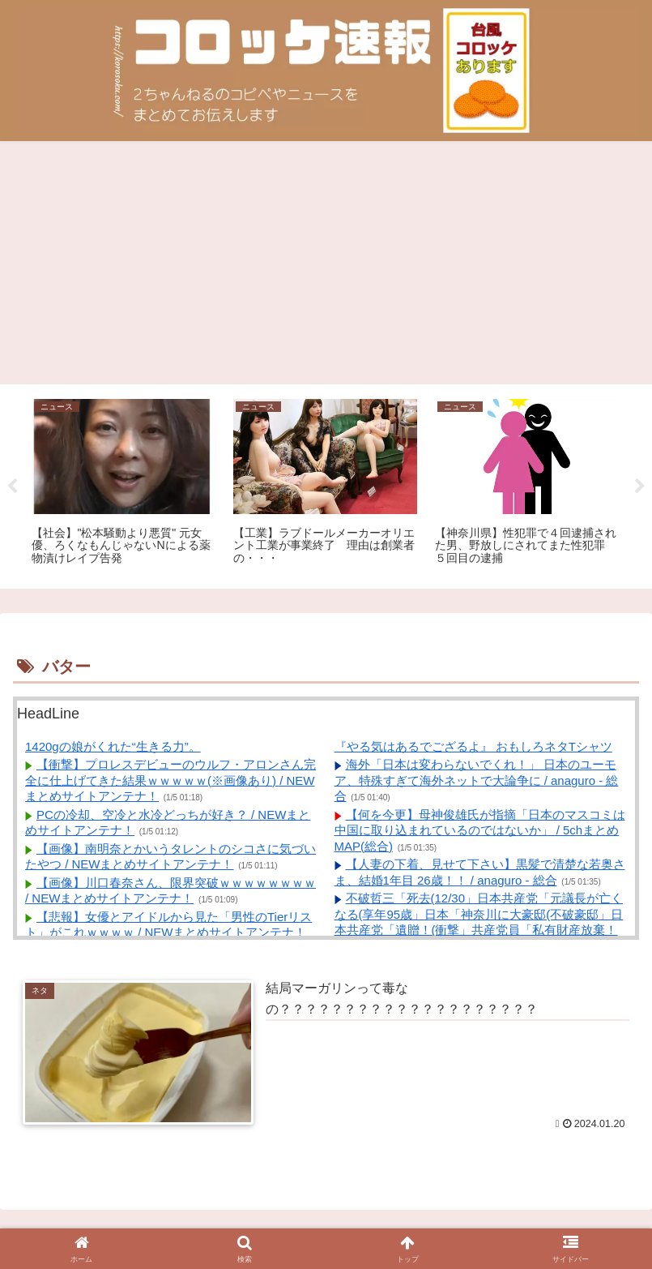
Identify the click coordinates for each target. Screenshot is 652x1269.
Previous (12, 486)
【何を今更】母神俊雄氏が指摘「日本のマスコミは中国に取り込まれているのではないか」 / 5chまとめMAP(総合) (480, 830)
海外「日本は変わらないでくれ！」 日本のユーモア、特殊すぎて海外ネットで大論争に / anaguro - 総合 (477, 780)
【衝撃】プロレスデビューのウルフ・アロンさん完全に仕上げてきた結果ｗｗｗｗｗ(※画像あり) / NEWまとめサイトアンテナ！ (170, 780)
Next (640, 486)
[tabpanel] (123, 483)
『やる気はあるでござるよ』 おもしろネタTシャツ (473, 746)
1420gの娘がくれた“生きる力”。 (113, 746)
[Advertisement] (326, 262)
